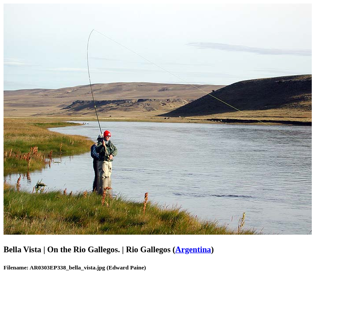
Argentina (193, 249)
